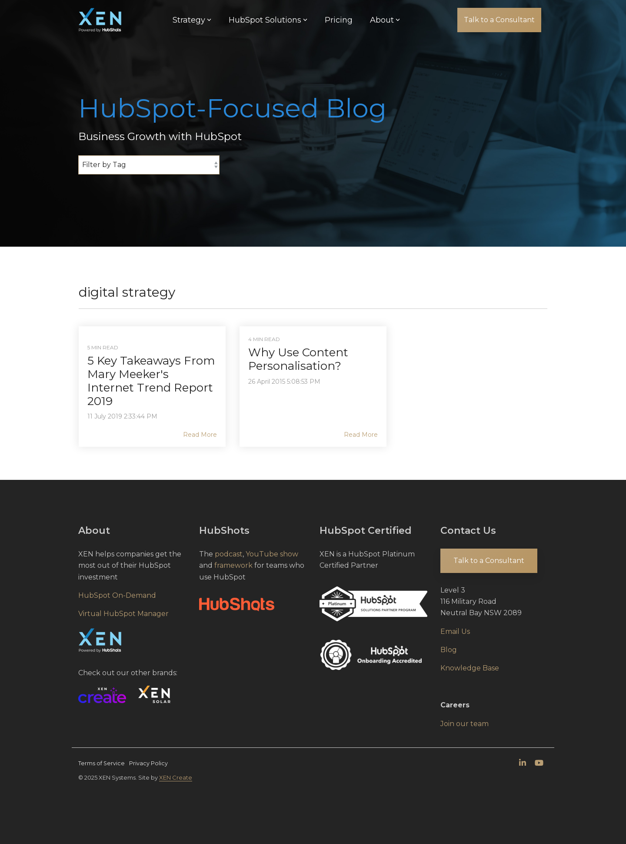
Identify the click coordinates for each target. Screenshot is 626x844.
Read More (200, 434)
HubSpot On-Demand (117, 595)
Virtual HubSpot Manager (123, 614)
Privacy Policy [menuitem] (148, 763)
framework (233, 565)
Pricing (339, 20)
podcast (229, 554)
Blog (448, 650)
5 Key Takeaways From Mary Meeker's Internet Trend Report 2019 (151, 381)
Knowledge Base (469, 668)
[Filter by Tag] (149, 164)
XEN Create (175, 777)
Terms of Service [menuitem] (101, 763)
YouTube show (272, 554)
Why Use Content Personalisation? (298, 359)
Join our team (464, 724)
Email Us (455, 631)
